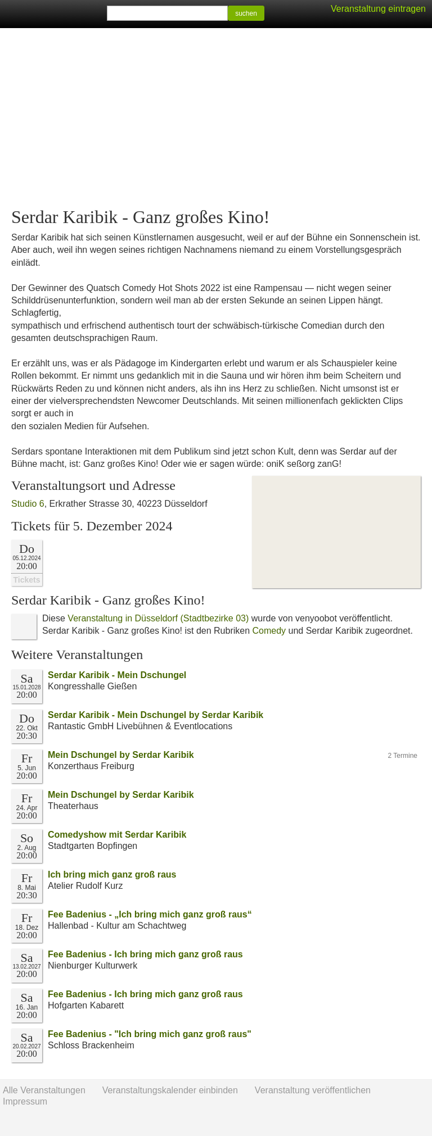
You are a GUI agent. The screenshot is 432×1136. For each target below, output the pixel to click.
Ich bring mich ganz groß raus (112, 874)
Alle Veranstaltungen (44, 1090)
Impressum (25, 1101)
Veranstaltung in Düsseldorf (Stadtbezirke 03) (158, 618)
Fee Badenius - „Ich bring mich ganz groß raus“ (150, 914)
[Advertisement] (216, 118)
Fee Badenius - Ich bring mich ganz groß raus (145, 954)
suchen (246, 13)
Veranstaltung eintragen (378, 8)
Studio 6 (27, 503)
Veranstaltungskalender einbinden (170, 1090)
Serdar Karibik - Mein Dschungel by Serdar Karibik (155, 715)
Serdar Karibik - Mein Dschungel (117, 675)
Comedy (269, 630)
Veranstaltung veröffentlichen (313, 1090)
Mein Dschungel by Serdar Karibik (121, 755)
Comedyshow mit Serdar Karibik (117, 834)
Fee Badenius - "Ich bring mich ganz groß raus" (149, 1034)
